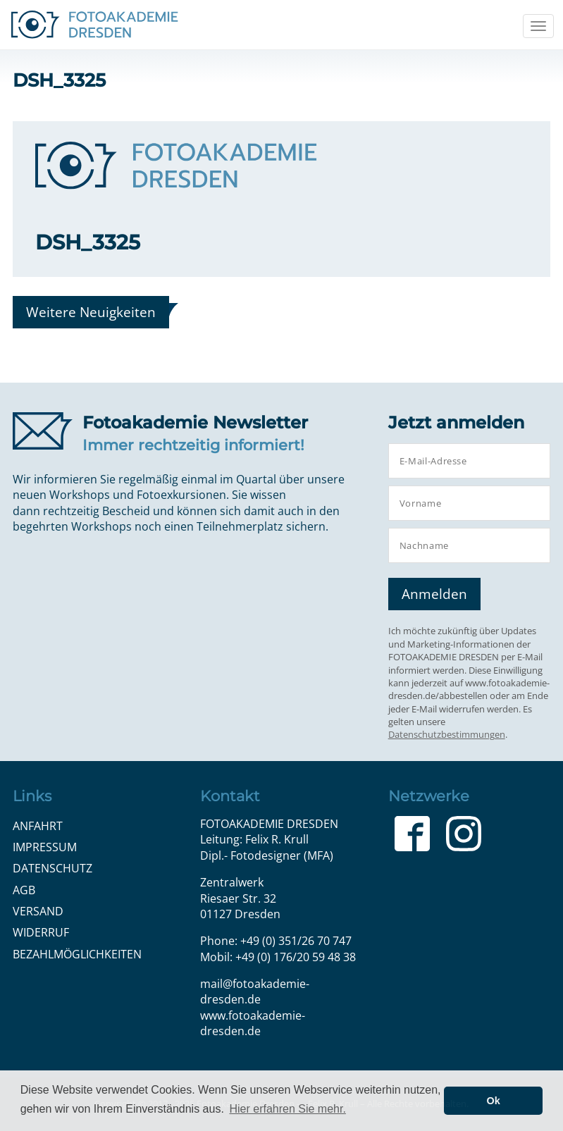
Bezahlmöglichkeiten (77, 954)
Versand (38, 911)
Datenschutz (52, 868)
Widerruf (41, 932)
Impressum (45, 847)
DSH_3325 (87, 242)
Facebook (412, 833)
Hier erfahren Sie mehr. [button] (287, 1109)
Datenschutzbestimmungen (446, 734)
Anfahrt (38, 826)
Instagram (463, 833)
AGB (24, 890)
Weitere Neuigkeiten (91, 311)
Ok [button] (493, 1100)
